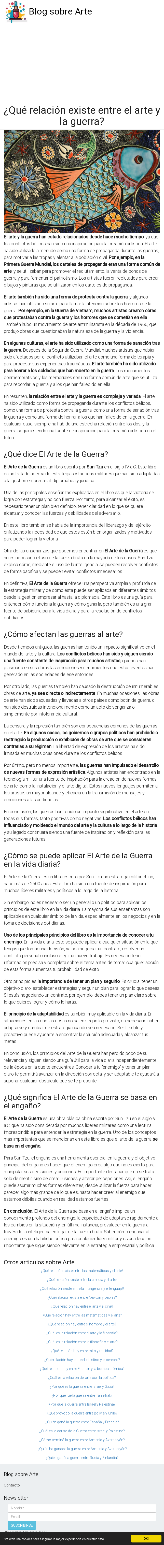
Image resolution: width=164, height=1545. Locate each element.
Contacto (12, 1485)
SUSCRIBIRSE (22, 1525)
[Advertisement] (82, 61)
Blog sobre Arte (60, 11)
